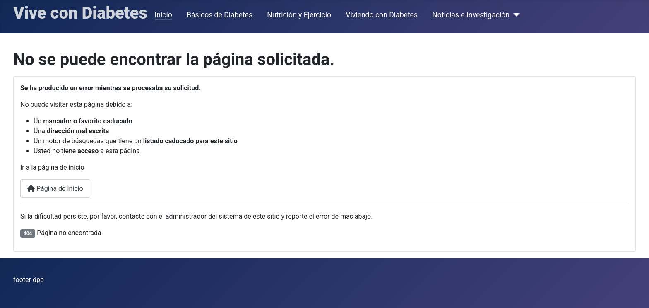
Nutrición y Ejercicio (299, 15)
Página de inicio (55, 188)
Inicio (163, 15)
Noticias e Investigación (471, 15)
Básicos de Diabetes (219, 15)
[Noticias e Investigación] (515, 15)
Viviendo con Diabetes (382, 15)
